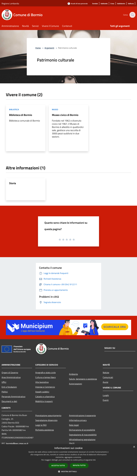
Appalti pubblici (42, 391)
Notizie (106, 372)
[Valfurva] (131, 3)
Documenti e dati (9, 401)
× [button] (134, 447)
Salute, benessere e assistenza (83, 379)
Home (38, 47)
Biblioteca (14, 109)
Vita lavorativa (42, 382)
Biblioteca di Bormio (20, 115)
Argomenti (49, 47)
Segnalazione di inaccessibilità (82, 434)
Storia (12, 183)
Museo (55, 109)
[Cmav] (112, 3)
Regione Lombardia (10, 3)
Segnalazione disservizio (46, 420)
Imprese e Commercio (45, 387)
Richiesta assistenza (44, 429)
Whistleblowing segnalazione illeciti (82, 441)
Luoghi (106, 395)
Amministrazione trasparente (82, 415)
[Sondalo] (95, 3)
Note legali (74, 425)
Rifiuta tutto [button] (79, 465)
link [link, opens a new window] (94, 460)
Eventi (106, 400)
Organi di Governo (10, 372)
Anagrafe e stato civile (45, 372)
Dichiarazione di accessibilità (82, 429)
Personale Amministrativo (13, 396)
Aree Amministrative (11, 377)
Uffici (4, 382)
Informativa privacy (78, 420)
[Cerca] (132, 15)
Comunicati (108, 377)
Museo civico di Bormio (65, 115)
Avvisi (105, 382)
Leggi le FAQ (41, 425)
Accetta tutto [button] (58, 465)
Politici (5, 391)
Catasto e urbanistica (45, 396)
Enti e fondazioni (9, 387)
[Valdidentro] (121, 3)
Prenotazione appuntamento (48, 415)
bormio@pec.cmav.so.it (17, 443)
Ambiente (73, 374)
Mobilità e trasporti (44, 401)
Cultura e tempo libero (45, 377)
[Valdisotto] (104, 3)
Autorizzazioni (75, 383)
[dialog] (68, 460)
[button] (68, 471)
